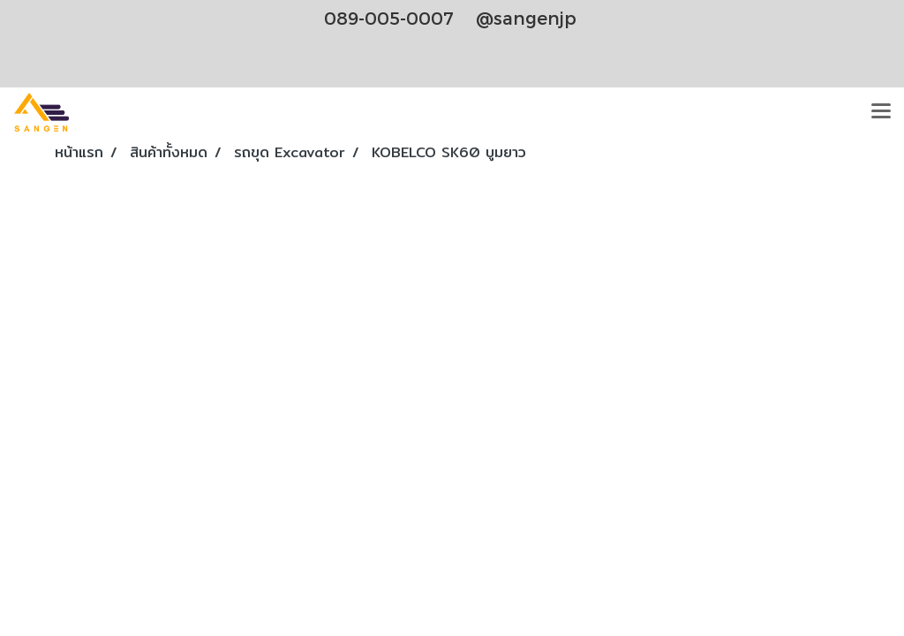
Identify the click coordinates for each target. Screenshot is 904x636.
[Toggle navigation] (881, 112)
